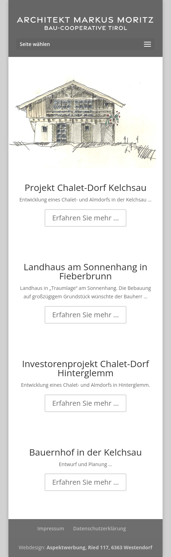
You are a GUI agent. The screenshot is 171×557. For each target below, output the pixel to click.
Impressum (50, 528)
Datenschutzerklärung (99, 528)
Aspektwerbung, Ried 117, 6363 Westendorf (99, 547)
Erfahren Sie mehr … (85, 218)
